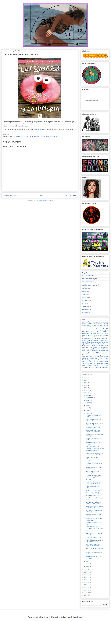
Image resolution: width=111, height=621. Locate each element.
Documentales (86, 300)
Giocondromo (99, 342)
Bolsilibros (85, 312)
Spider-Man (104, 365)
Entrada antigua (70, 195)
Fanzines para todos (101, 338)
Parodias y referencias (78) (93, 495)
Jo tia (106, 345)
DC (107, 329)
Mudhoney (85, 353)
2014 (86, 569)
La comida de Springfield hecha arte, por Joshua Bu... (94, 430)
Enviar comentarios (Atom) (44, 201)
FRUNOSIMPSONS (16, 136)
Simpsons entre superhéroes (92, 363)
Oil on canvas (104, 353)
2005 (86, 592)
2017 (86, 388)
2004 (86, 595)
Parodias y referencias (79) (93, 450)
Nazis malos (92, 353)
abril (87, 561)
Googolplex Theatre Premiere (99, 344)
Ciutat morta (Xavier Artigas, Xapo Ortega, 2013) (94, 476)
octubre (88, 400)
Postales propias (98, 356)
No (97, 353)
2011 (86, 577)
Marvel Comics (103, 349)
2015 (86, 393)
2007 (86, 587)
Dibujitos (104, 331)
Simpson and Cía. (89, 361)
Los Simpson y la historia (37, 136)
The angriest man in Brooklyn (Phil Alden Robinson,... (94, 511)
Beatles (84, 325)
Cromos (105, 327)
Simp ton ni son (103, 360)
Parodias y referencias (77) (93, 537)
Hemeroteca (85, 345)
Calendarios (85, 327)
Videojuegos (85, 309)
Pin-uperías (89, 356)
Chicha (92, 327)
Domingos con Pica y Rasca (92, 333)
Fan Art (90, 338)
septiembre (89, 403)
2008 (86, 585)
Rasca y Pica (103, 358)
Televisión (85, 306)
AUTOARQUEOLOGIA (97, 322)
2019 (86, 383)
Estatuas (105, 335)
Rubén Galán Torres (53, 136)
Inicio (42, 195)
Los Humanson (90, 531)
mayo (87, 413)
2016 (86, 390)
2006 (86, 590)
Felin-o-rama (86, 340)
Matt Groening (86, 350)
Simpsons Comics (102, 361)
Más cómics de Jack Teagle (93, 490)
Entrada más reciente (11, 195)
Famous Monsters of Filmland (90, 337)
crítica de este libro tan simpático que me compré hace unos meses (37, 124)
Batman (106, 323)
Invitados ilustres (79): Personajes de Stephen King (94, 527)
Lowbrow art (85, 349)
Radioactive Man (92, 358)
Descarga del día (90, 331)
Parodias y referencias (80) (93, 427)
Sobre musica (93, 365)
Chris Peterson (99, 327)
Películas (85, 288)
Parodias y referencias (90, 355)
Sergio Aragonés (92, 360)
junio (87, 410)
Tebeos (84, 294)
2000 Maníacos (86, 322)
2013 (86, 572)
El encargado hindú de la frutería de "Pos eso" (93, 545)
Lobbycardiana (103, 347)
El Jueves (89, 335)
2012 (86, 574)
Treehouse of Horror (88, 367)
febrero (88, 566)
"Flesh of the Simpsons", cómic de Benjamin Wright (95, 540)
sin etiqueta (104, 367)
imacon (59, 617)
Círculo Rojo (41, 129)
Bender (89, 325)
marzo (88, 564)
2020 (86, 380)
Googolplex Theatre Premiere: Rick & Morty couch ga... (94, 482)
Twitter (97, 367)
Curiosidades (100, 329)
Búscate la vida (104, 325)
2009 (86, 582)
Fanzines (85, 297)
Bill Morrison (95, 325)
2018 (86, 385)
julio (87, 408)
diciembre (89, 395)
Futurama (90, 342)
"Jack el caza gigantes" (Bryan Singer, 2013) (94, 507)
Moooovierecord (103, 350)
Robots (84, 360)
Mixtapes (95, 350)
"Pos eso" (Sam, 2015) (92, 493)
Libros (26, 136)
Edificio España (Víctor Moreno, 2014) (92, 472)
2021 (86, 377)
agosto (88, 405)
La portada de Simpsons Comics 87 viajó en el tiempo (95, 447)
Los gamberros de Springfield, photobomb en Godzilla (94, 454)
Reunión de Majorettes (88, 285)
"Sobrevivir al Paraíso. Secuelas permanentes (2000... (93, 459)
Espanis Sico (98, 335)
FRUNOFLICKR (87, 276)
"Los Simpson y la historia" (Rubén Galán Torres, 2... (94, 502)
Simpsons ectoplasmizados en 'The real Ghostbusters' (94, 424)
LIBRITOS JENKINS (89, 347)
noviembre (89, 397)
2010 (86, 579)
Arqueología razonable (95, 323)
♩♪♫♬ (83, 369)
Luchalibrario (93, 349)
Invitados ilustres (97, 345)
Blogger (79, 617)
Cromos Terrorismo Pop (88, 329)
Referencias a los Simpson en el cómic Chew (94, 519)
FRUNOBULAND (87, 282)
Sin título (88, 479)
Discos (84, 303)
